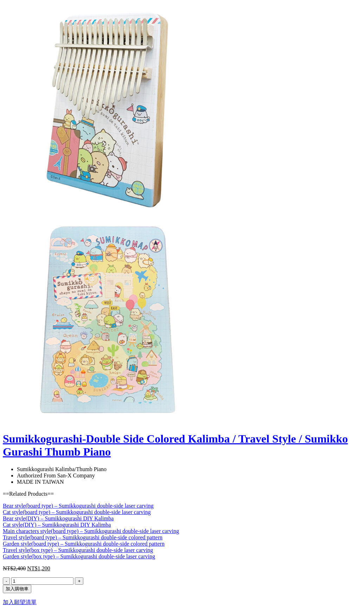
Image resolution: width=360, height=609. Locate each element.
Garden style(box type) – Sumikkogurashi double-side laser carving (79, 556)
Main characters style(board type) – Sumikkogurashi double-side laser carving (91, 531)
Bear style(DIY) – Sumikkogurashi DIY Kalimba (58, 518)
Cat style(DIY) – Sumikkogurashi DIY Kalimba (57, 525)
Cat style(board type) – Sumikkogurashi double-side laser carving (77, 512)
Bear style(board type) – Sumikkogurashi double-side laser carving (78, 506)
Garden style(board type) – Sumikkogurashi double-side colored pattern (84, 544)
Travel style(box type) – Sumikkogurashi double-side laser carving (78, 550)
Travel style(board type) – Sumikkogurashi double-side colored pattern (82, 537)
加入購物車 (17, 588)
